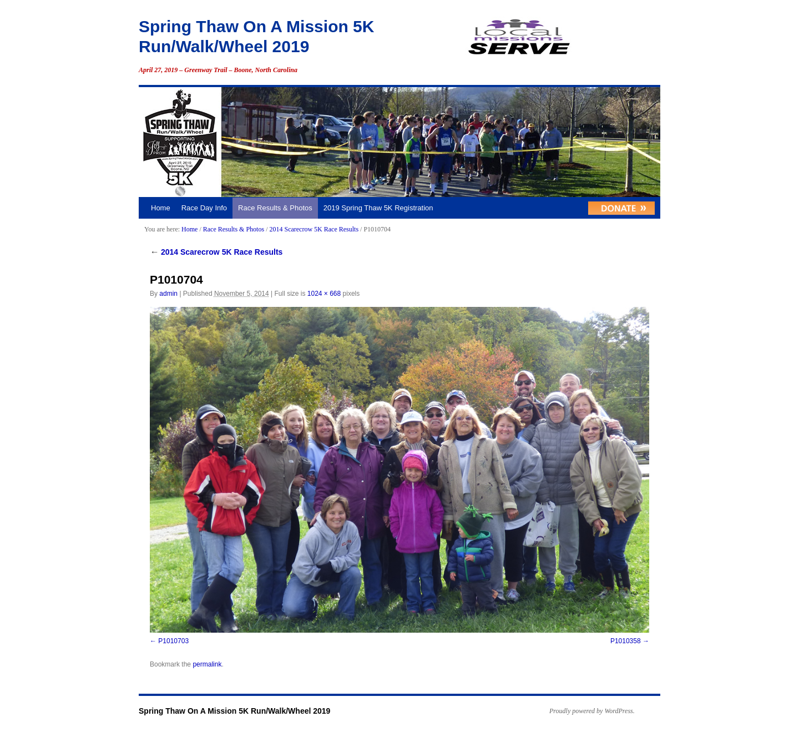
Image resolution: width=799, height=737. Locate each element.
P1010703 (173, 641)
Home (160, 208)
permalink (207, 664)
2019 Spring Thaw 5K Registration (378, 208)
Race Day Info (204, 208)
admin (168, 293)
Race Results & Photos (275, 208)
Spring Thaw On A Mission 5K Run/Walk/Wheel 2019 (234, 710)
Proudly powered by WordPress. (592, 711)
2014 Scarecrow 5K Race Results (313, 229)
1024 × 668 (324, 293)
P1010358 (625, 641)
